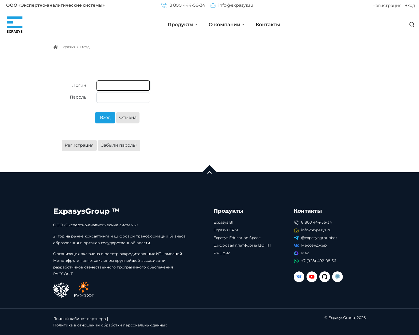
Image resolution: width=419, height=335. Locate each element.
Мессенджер (314, 245)
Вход (409, 5)
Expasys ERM (226, 230)
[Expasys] (14, 24)
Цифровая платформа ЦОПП (242, 245)
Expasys (64, 47)
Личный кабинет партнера (79, 318)
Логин (79, 85)
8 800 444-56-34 (183, 5)
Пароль (78, 97)
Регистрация (387, 5)
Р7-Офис (222, 253)
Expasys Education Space (237, 237)
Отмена (128, 117)
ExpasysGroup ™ (86, 211)
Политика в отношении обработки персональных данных (110, 325)
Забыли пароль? (119, 145)
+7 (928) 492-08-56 (318, 260)
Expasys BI (223, 222)
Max (305, 253)
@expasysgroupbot (319, 237)
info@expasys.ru (232, 5)
